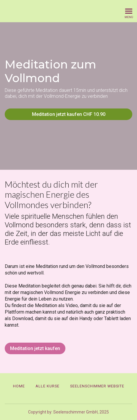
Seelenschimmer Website (97, 386)
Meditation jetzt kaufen (35, 348)
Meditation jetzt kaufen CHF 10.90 (68, 114)
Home (19, 386)
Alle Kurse (47, 386)
